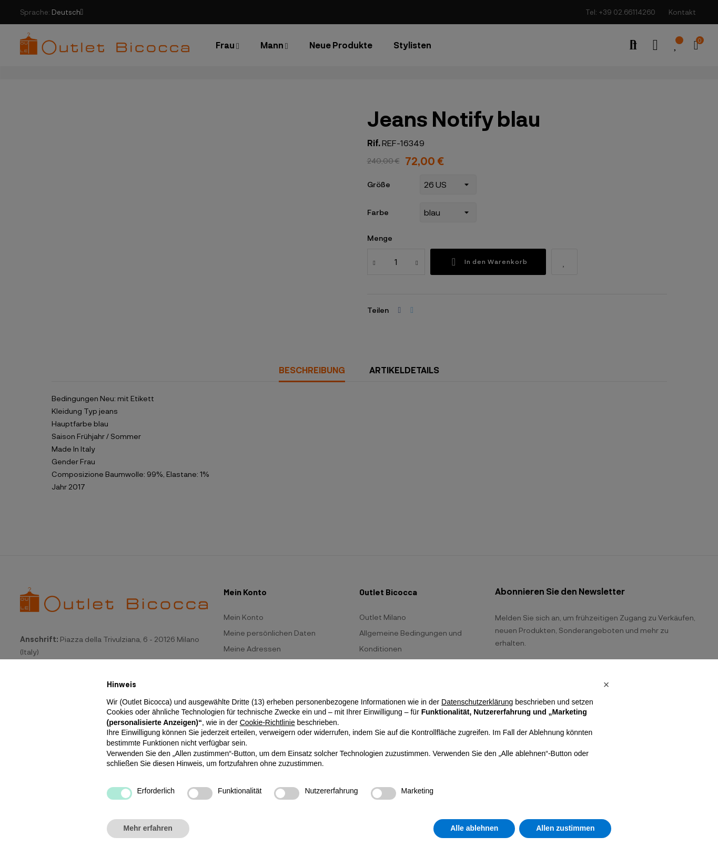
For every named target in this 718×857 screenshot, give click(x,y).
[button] (606, 684)
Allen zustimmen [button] (565, 828)
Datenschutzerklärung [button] (477, 702)
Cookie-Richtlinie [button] (267, 722)
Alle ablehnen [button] (474, 828)
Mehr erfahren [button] (148, 828)
